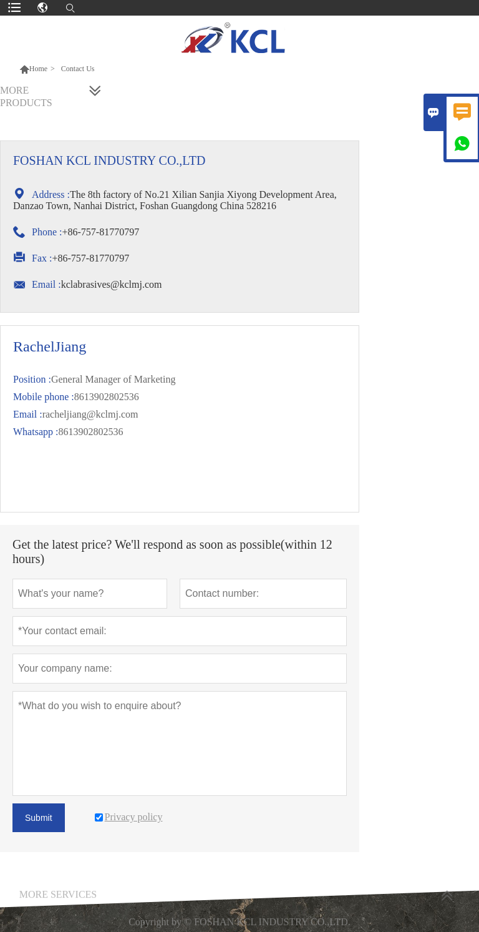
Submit (38, 818)
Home (38, 68)
